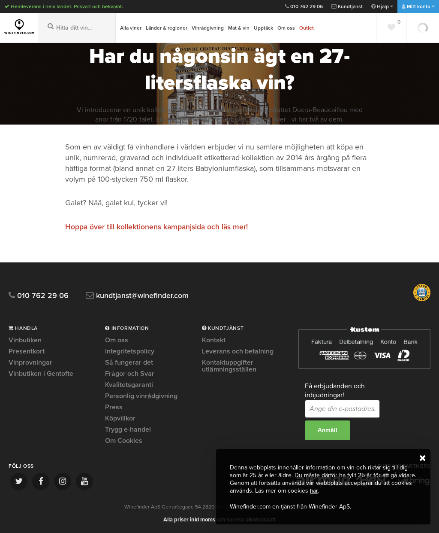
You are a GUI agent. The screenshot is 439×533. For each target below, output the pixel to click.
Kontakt (214, 340)
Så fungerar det (129, 362)
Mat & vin (239, 28)
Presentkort (27, 351)
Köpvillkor (120, 418)
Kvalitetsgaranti (129, 385)
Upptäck (263, 28)
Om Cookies (123, 440)
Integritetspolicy (129, 351)
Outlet (306, 28)
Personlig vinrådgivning (141, 396)
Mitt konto (418, 6)
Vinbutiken (25, 340)
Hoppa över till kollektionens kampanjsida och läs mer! (158, 226)
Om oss (286, 28)
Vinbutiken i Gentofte (41, 373)
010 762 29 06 (304, 6)
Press (114, 407)
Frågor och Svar (129, 373)
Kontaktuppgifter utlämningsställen (229, 366)
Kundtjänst (347, 6)
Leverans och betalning (238, 351)
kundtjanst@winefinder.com (142, 295)
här (314, 491)
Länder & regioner (166, 28)
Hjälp (382, 6)
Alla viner (130, 28)
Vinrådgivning (208, 28)
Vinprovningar (30, 362)
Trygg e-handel (128, 429)
